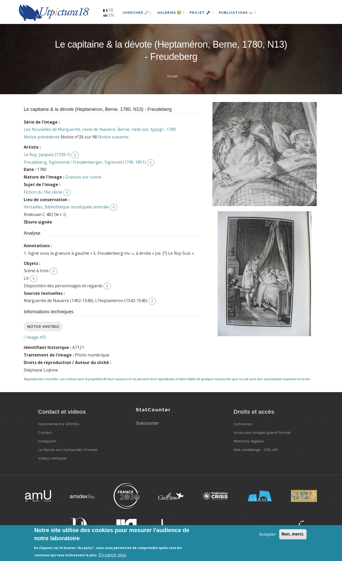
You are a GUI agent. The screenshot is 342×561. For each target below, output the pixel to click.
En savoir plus (112, 555)
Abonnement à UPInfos (58, 424)
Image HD (35, 337)
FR (108, 10)
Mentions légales (249, 441)
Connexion (243, 424)
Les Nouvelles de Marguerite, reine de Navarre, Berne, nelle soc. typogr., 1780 (100, 129)
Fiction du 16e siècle (43, 192)
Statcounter (147, 423)
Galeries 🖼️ (171, 13)
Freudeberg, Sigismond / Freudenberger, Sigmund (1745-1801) (85, 162)
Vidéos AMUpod (52, 458)
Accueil (172, 76)
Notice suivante (113, 137)
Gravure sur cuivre (83, 177)
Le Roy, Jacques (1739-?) (47, 154)
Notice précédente (42, 137)
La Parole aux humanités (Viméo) (68, 450)
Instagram (47, 441)
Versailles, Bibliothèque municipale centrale (66, 207)
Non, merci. (293, 534)
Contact (45, 432)
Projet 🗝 (203, 13)
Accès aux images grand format (262, 432)
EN (108, 15)
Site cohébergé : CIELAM (256, 450)
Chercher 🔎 (137, 13)
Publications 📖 (240, 13)
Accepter (267, 534)
